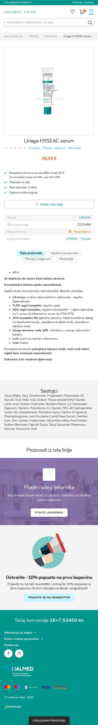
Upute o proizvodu (64, 253)
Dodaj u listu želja (49, 205)
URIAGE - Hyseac (78, 239)
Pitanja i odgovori (54, 148)
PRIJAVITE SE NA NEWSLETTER (49, 597)
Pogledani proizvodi (49, 721)
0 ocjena (34, 148)
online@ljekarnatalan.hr (18, 2)
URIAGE (85, 217)
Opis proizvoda (31, 253)
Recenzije (74, 148)
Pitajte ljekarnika (49, 512)
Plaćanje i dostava (83, 2)
